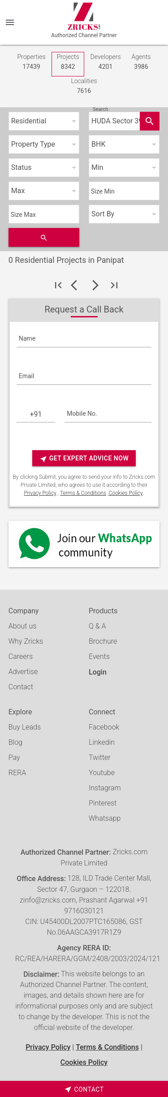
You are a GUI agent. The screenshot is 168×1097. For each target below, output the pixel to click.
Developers (105, 62)
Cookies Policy (125, 493)
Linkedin (102, 742)
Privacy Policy (40, 493)
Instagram (105, 788)
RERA (17, 772)
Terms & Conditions (83, 493)
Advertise (23, 671)
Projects (67, 62)
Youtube (102, 772)
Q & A (97, 626)
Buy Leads (25, 727)
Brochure (103, 641)
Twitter (100, 757)
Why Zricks (26, 641)
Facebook (104, 727)
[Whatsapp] (84, 544)
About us (23, 626)
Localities (84, 86)
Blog (15, 742)
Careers (21, 656)
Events (99, 656)
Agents (141, 62)
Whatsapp (105, 818)
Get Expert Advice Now (84, 459)
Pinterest (102, 803)
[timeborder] (84, 1089)
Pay (14, 757)
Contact (21, 687)
